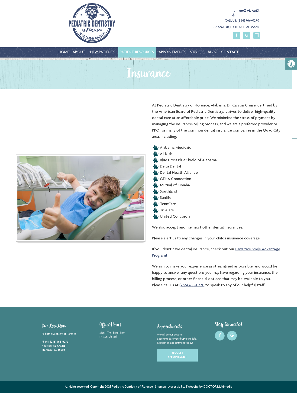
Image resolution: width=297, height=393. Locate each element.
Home (63, 52)
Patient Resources (137, 52)
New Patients (102, 52)
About (79, 52)
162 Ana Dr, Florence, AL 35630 (236, 27)
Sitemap (160, 387)
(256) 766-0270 (193, 285)
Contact (230, 52)
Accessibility (176, 387)
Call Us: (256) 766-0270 (242, 21)
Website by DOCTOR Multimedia (209, 387)
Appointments (172, 52)
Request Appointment (177, 352)
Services (197, 52)
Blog (212, 52)
